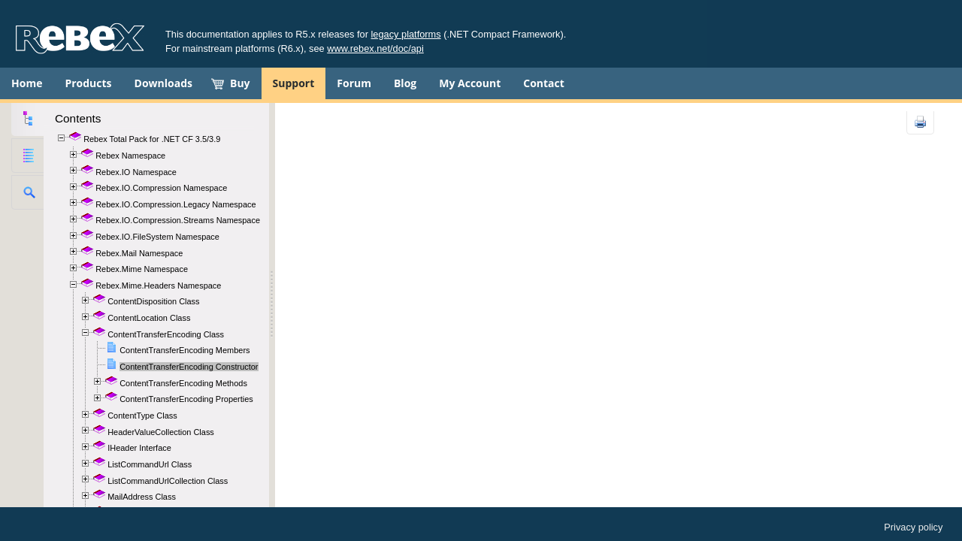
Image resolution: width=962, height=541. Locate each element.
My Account (470, 83)
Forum (354, 83)
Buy (240, 83)
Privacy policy (913, 527)
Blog (405, 83)
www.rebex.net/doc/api (375, 48)
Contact (543, 83)
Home (26, 83)
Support (294, 83)
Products (88, 83)
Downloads (163, 83)
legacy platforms (406, 34)
